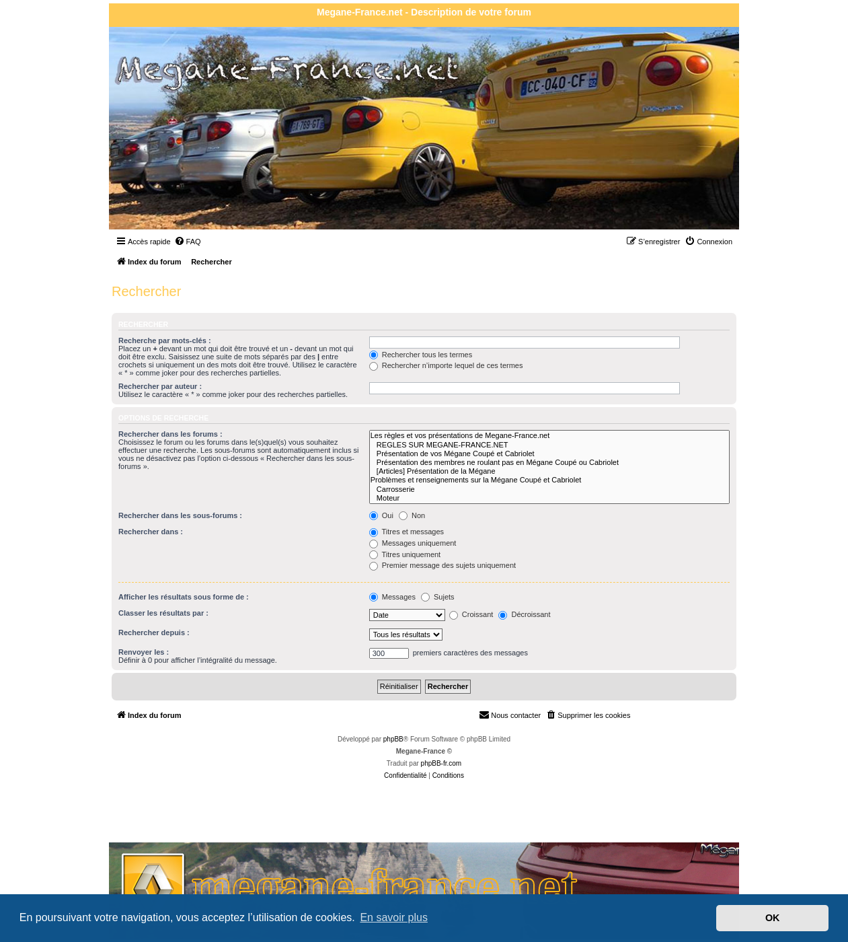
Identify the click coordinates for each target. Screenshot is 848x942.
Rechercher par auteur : (160, 386)
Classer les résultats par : (163, 613)
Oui (381, 515)
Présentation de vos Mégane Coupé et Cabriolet (549, 453)
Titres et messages (406, 532)
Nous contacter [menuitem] (510, 714)
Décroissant (524, 614)
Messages (392, 597)
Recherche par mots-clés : (164, 340)
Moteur (549, 498)
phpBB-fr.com (441, 763)
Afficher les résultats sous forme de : (183, 597)
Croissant (471, 614)
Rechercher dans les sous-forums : (180, 515)
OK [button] (772, 917)
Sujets (438, 597)
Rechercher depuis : (154, 632)
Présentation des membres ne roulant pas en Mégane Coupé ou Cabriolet (549, 462)
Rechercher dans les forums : (170, 434)
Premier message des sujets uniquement (442, 565)
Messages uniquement (413, 543)
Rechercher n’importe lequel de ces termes (446, 365)
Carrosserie (549, 489)
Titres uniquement (405, 554)
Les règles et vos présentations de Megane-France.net (549, 435)
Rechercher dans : (150, 532)
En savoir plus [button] (394, 917)
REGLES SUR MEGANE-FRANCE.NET (549, 445)
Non (412, 515)
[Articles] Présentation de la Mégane (549, 471)
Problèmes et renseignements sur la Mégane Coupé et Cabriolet (549, 480)
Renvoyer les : (143, 652)
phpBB (393, 739)
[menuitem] (187, 241)
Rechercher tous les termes (421, 355)
